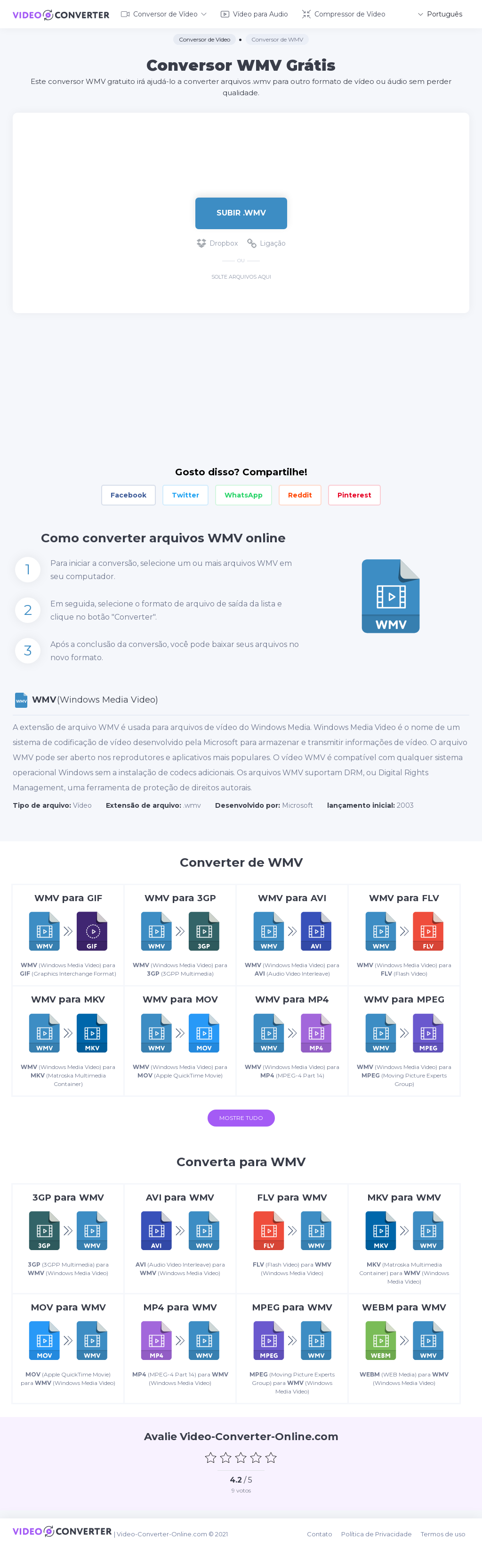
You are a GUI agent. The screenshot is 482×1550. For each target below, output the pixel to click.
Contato (327, 1537)
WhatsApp (244, 493)
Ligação (266, 241)
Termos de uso (447, 1537)
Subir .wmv (241, 211)
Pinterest (354, 493)
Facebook (128, 493)
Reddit (300, 493)
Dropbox (217, 241)
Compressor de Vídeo (344, 13)
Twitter (185, 493)
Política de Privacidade (382, 1537)
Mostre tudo (241, 1127)
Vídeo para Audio (254, 13)
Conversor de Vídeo (164, 13)
